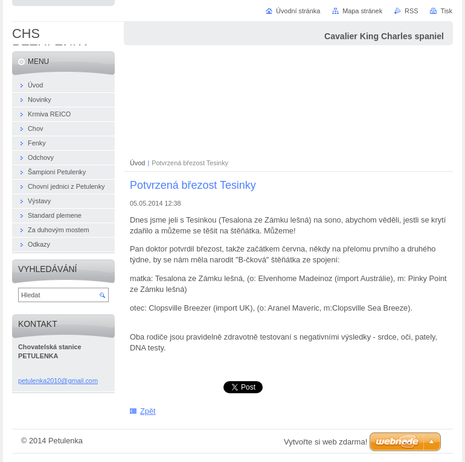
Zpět (148, 411)
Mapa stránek (362, 10)
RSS (411, 10)
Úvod (137, 162)
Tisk (446, 10)
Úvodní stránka (298, 10)
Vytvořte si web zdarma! (325, 441)
